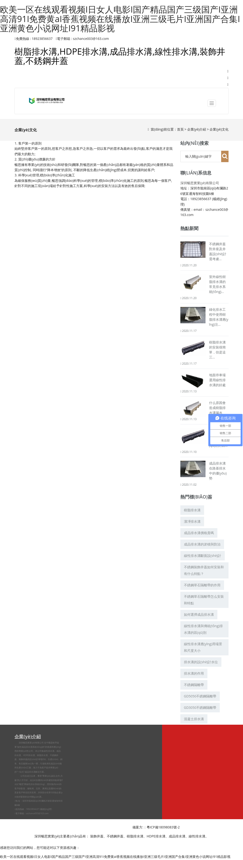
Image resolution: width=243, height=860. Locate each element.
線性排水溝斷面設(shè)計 (202, 555)
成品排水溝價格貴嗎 (199, 533)
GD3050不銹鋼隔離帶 (200, 707)
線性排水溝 (49, 751)
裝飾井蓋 (96, 836)
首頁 (180, 129)
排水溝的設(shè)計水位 (201, 662)
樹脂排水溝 (192, 510)
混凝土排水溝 (194, 719)
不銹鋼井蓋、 (117, 836)
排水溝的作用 (194, 673)
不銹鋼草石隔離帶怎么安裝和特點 (204, 599)
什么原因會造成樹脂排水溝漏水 (217, 407)
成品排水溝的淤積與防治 (202, 544)
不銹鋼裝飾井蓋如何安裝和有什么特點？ (204, 570)
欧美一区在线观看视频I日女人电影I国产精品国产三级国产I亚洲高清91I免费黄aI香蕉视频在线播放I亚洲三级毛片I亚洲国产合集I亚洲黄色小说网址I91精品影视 (120, 19)
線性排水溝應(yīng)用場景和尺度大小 (203, 647)
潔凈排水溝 (192, 521)
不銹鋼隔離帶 (194, 684)
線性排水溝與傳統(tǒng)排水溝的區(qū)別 (203, 629)
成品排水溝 (177, 836)
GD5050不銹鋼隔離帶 (200, 696)
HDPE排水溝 (156, 836)
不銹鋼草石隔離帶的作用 (202, 585)
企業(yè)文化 (219, 129)
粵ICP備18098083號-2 (163, 827)
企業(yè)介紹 (196, 129)
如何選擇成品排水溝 (199, 614)
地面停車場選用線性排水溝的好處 (217, 380)
